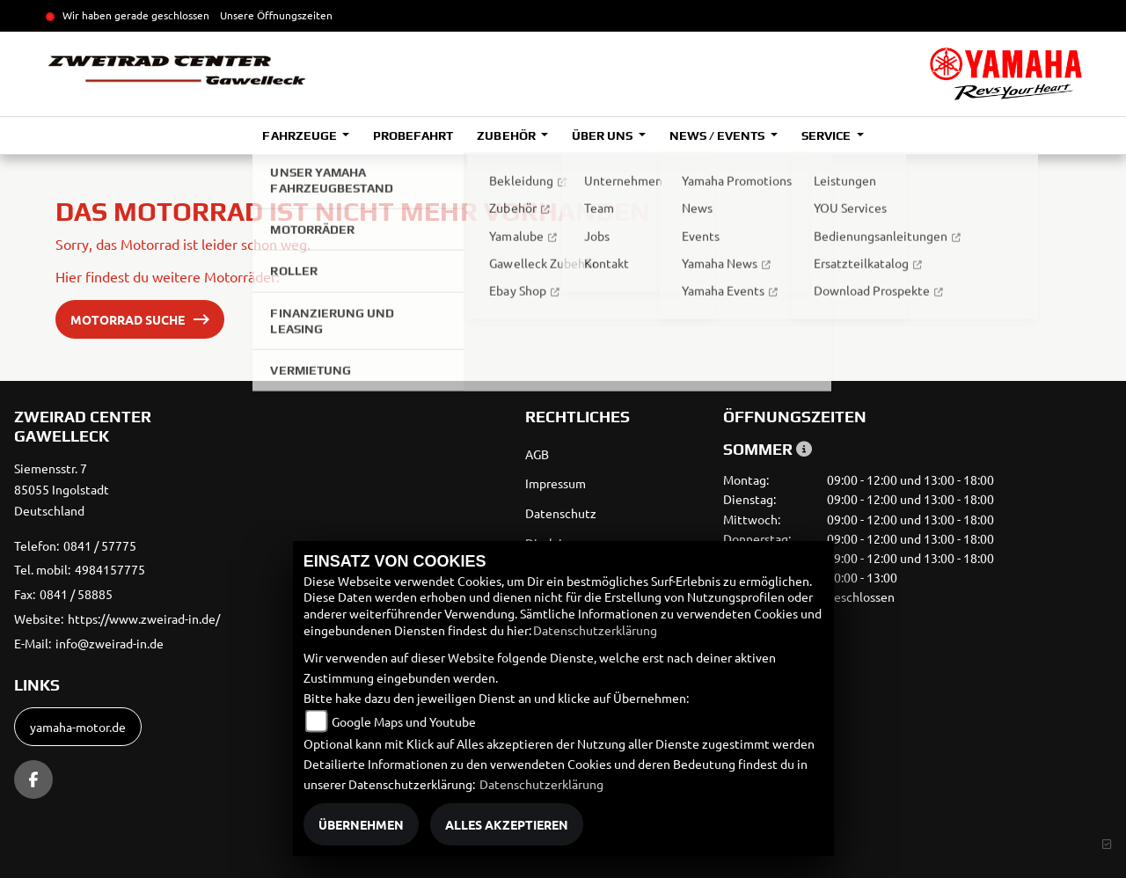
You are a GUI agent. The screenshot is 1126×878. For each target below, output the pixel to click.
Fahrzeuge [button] (300, 135)
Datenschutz (560, 513)
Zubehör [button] (507, 135)
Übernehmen (361, 824)
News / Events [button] (718, 135)
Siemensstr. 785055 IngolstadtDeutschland (61, 489)
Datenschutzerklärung (595, 630)
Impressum (555, 483)
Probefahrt (413, 135)
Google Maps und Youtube (404, 721)
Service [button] (827, 135)
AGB (537, 454)
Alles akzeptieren (506, 824)
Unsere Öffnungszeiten (276, 15)
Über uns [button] (603, 135)
